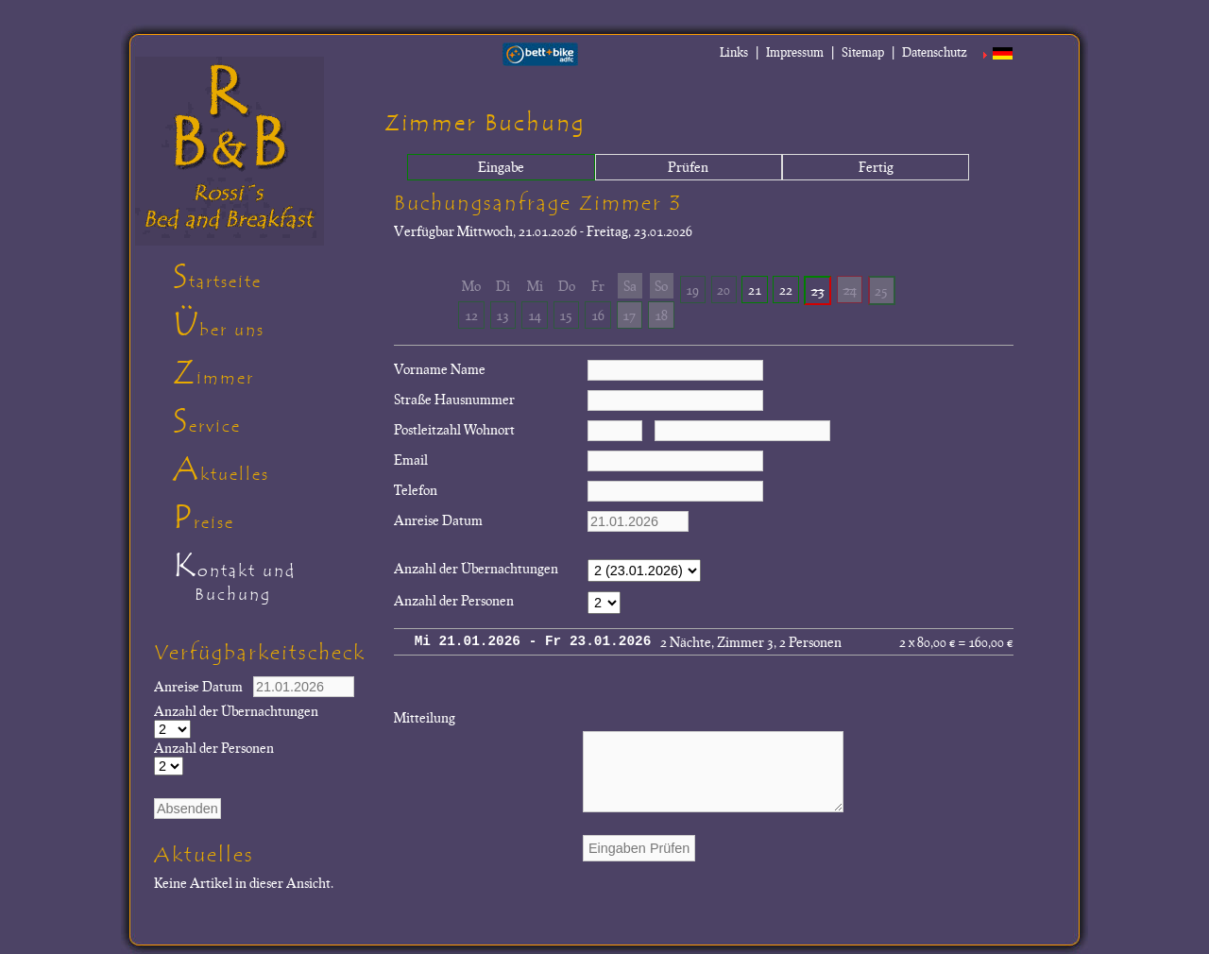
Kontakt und (271, 580)
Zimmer (213, 373)
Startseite (217, 276)
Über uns (218, 325)
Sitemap (863, 52)
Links (734, 52)
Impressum (795, 52)
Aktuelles (221, 469)
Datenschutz (934, 52)
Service (207, 421)
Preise (203, 517)
